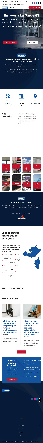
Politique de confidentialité (30, 441)
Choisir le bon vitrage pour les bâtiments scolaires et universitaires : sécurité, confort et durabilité (31, 328)
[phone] (40, 3)
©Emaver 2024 (5, 441)
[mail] (38, 3)
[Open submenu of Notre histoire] (39, 422)
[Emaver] (6, 389)
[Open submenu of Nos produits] (39, 425)
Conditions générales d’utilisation (20, 441)
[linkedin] (36, 3)
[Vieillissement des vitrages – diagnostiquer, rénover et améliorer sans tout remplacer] (11, 311)
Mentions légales (37, 441)
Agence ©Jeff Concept (11, 441)
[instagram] (34, 3)
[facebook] (32, 3)
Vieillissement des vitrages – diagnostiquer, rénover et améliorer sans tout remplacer (10, 326)
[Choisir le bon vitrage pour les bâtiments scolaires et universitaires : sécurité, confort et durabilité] (32, 311)
